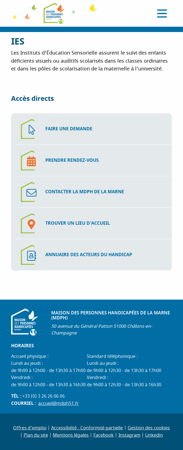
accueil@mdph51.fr (58, 403)
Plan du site (36, 435)
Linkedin (154, 435)
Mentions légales (71, 435)
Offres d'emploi (29, 428)
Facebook (103, 435)
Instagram (129, 435)
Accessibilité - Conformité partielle (87, 428)
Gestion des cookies (149, 428)
